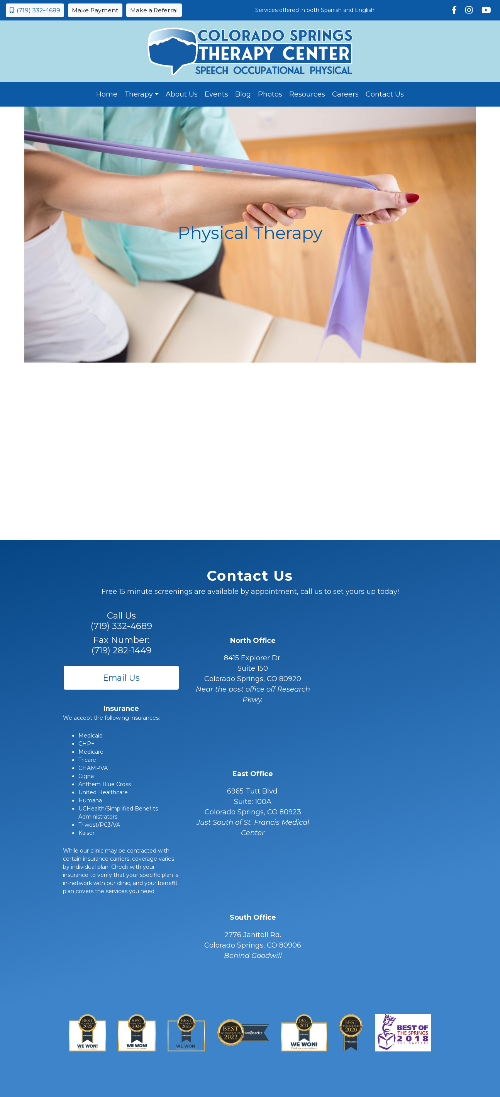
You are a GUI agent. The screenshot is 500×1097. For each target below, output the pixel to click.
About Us (182, 94)
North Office (253, 640)
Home (106, 94)
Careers (345, 94)
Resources (307, 94)
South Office (253, 917)
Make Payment (95, 10)
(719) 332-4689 (35, 10)
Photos (270, 94)
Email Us (121, 678)
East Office (252, 774)
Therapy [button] (138, 94)
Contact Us (385, 94)
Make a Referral (154, 10)
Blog (243, 94)
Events (216, 94)
